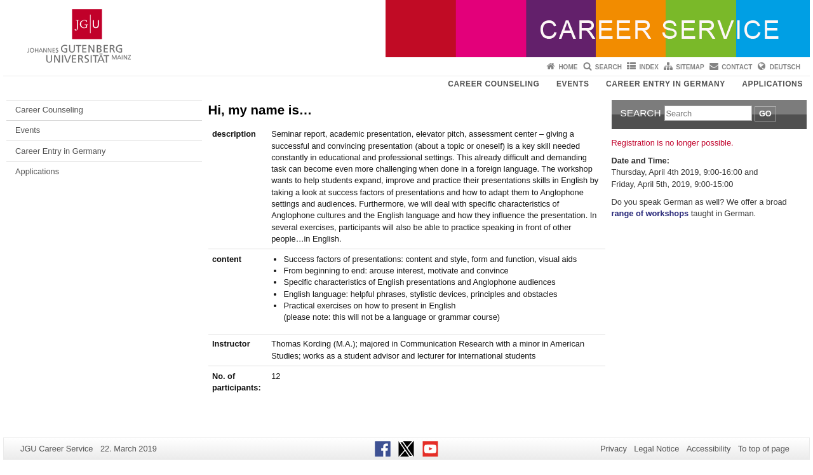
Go (765, 113)
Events (572, 83)
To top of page (763, 448)
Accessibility (709, 448)
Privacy (613, 448)
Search (608, 67)
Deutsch (785, 67)
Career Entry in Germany (665, 83)
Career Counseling (493, 83)
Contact (737, 67)
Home (567, 67)
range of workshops (650, 213)
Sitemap (690, 67)
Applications (772, 83)
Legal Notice (656, 448)
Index (649, 67)
